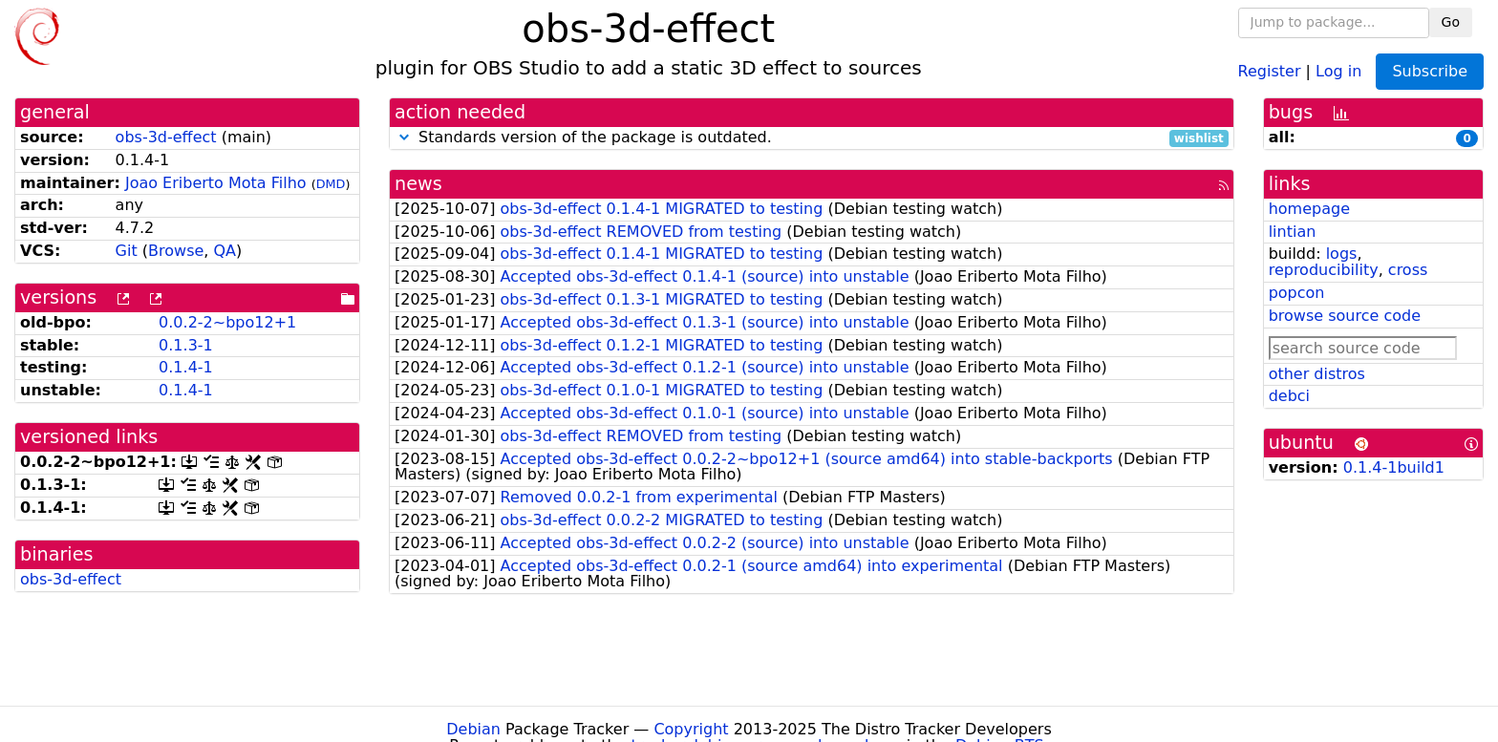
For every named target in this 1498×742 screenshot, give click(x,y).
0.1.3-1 (186, 345)
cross (1407, 270)
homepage (1309, 209)
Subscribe (1429, 71)
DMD (331, 184)
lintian (1292, 232)
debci (1289, 396)
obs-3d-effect (166, 137)
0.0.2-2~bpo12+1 (227, 322)
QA (224, 251)
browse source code (1345, 316)
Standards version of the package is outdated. (812, 138)
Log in (1338, 70)
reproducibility (1324, 270)
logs (1342, 253)
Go (1451, 22)
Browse (175, 251)
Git (127, 251)
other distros (1317, 374)
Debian (473, 729)
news (418, 184)
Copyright (690, 729)
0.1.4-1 (186, 367)
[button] (404, 137)
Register (1269, 70)
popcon (1297, 293)
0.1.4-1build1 (1393, 467)
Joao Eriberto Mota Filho (216, 183)
